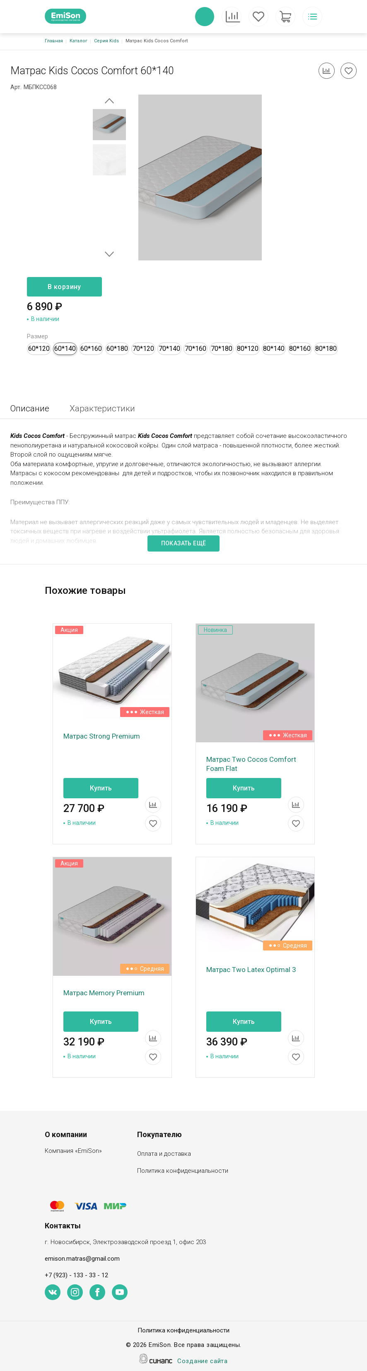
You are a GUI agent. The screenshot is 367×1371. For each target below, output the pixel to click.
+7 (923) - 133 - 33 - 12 (76, 1275)
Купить (101, 788)
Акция (69, 630)
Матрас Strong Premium (101, 736)
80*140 (274, 348)
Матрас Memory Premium (104, 993)
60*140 (65, 348)
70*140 (169, 348)
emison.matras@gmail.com (82, 1258)
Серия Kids (106, 41)
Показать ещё (183, 543)
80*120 (247, 348)
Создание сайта (202, 1361)
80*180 (326, 348)
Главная (54, 41)
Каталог (78, 41)
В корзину (64, 287)
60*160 (91, 348)
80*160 (300, 348)
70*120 (143, 348)
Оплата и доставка (164, 1154)
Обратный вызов (205, 17)
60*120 (39, 348)
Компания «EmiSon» (73, 1151)
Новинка (215, 630)
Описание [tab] (29, 408)
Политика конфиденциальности (182, 1171)
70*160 (195, 348)
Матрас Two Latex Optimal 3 (251, 969)
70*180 (221, 348)
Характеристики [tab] (102, 408)
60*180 (117, 348)
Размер (37, 336)
